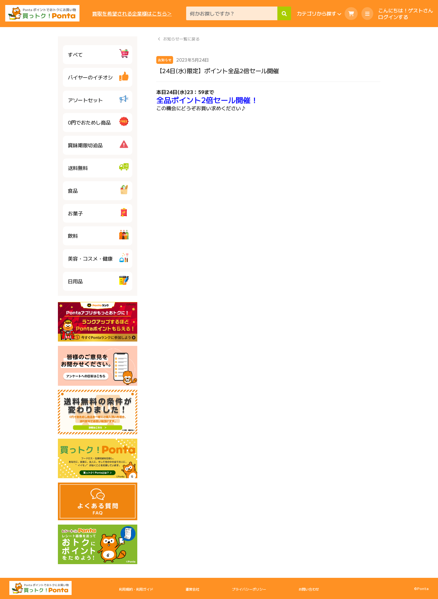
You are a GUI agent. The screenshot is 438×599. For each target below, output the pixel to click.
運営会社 (192, 589)
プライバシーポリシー (249, 589)
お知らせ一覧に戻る (181, 39)
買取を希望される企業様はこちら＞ (132, 13)
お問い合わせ (309, 589)
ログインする (393, 17)
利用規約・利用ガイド (136, 589)
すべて (98, 53)
